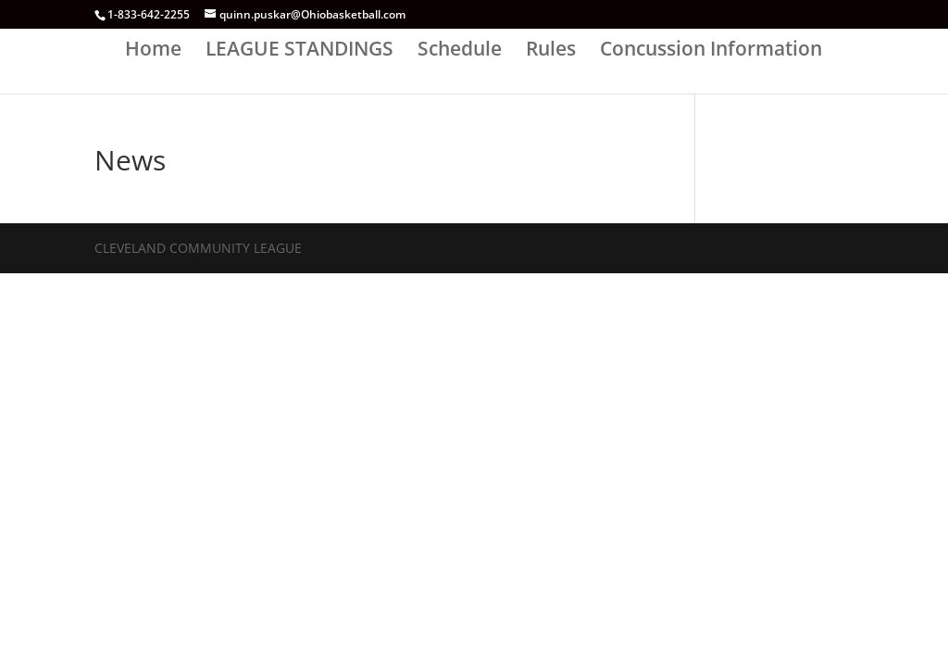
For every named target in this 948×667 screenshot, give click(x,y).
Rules (551, 51)
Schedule (460, 51)
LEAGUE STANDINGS (299, 51)
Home (153, 51)
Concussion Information (711, 51)
